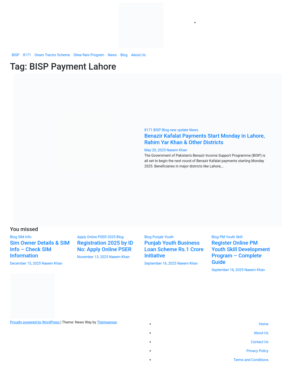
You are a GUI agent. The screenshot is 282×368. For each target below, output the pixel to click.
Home (263, 324)
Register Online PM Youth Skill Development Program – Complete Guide (241, 252)
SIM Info (24, 237)
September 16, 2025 (160, 263)
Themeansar (107, 322)
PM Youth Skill (231, 237)
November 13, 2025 (93, 257)
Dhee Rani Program (88, 55)
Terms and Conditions (250, 360)
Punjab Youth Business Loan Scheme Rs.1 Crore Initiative (174, 249)
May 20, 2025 (155, 150)
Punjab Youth (162, 237)
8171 (27, 55)
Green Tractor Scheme (52, 55)
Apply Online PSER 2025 (96, 237)
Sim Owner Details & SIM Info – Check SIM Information (40, 249)
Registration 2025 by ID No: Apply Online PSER (105, 246)
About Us (138, 55)
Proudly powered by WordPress (35, 322)
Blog (123, 55)
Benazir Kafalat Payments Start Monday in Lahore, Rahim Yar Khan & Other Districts (204, 139)
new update (179, 130)
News (112, 55)
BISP (15, 55)
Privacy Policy (257, 351)
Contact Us (260, 342)
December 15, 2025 (26, 263)
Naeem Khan (177, 150)
